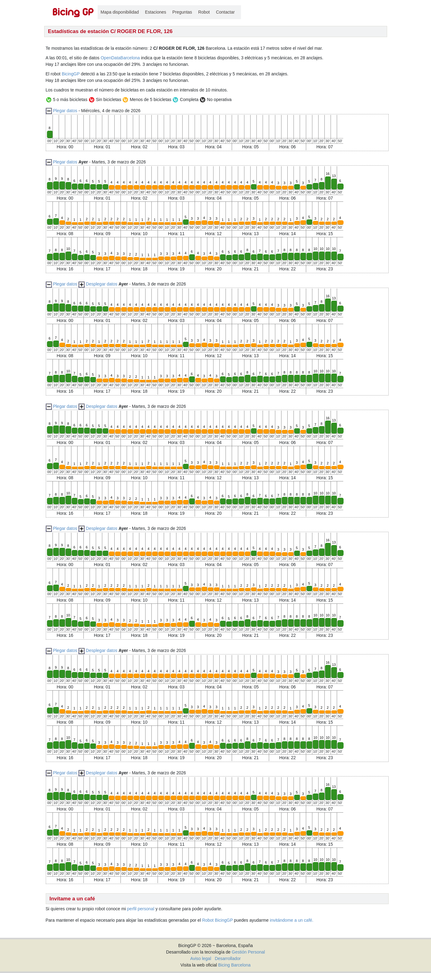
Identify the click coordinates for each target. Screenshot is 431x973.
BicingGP (71, 73)
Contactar (225, 12)
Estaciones (155, 12)
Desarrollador (228, 958)
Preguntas (182, 12)
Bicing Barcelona (234, 964)
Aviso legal (200, 958)
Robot (204, 12)
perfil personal (140, 908)
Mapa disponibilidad (120, 12)
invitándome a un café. (291, 920)
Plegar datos (65, 110)
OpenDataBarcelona (120, 57)
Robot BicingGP (217, 920)
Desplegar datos (101, 283)
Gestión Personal (248, 952)
